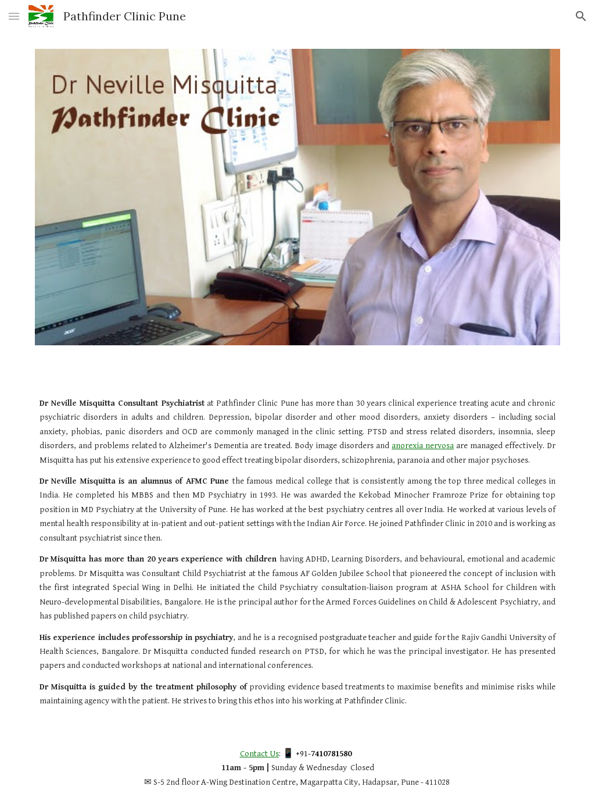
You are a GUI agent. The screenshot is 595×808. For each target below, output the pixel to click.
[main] (298, 552)
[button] (14, 16)
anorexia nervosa (423, 446)
